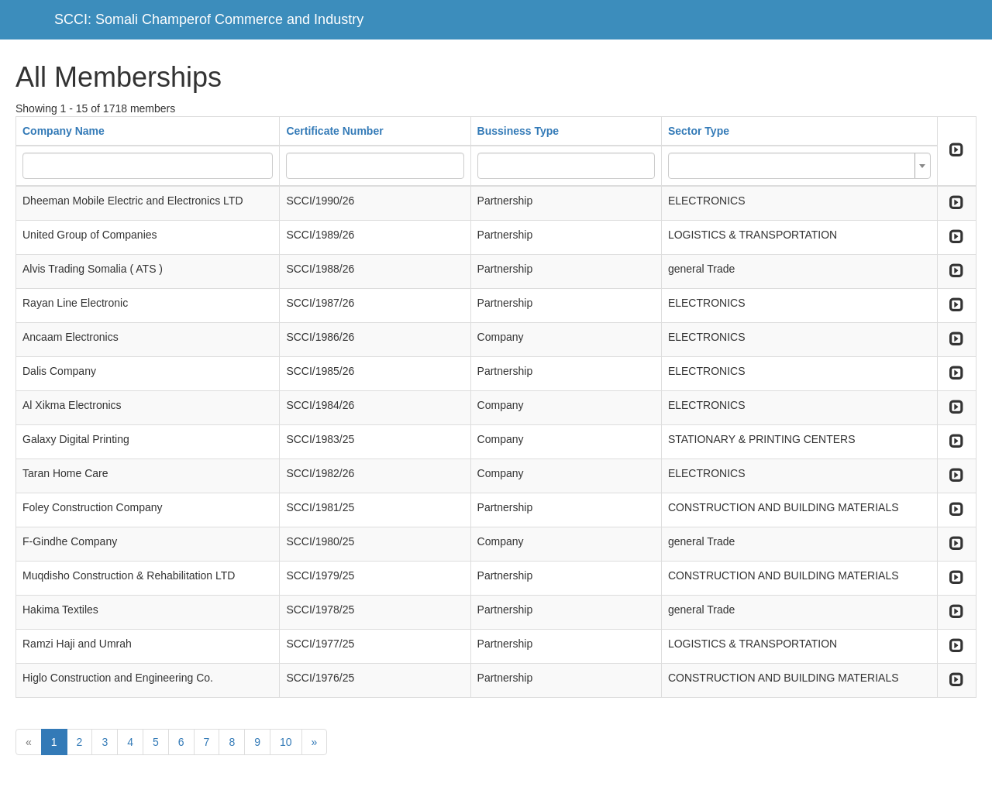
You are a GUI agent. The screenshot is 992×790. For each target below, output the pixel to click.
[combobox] (799, 166)
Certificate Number (334, 131)
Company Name (63, 131)
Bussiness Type (518, 131)
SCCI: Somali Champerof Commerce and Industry (208, 19)
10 (286, 742)
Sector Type (698, 131)
